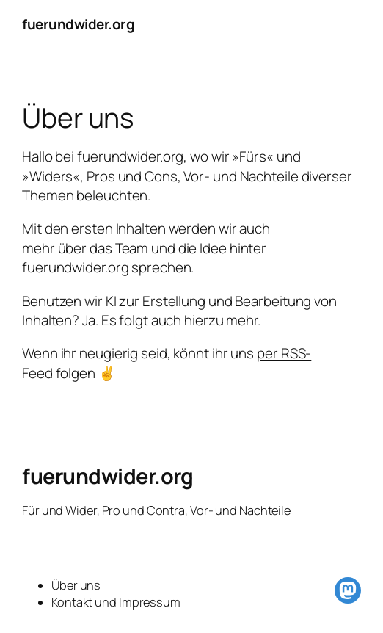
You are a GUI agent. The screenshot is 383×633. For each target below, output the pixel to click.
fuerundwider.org (78, 24)
